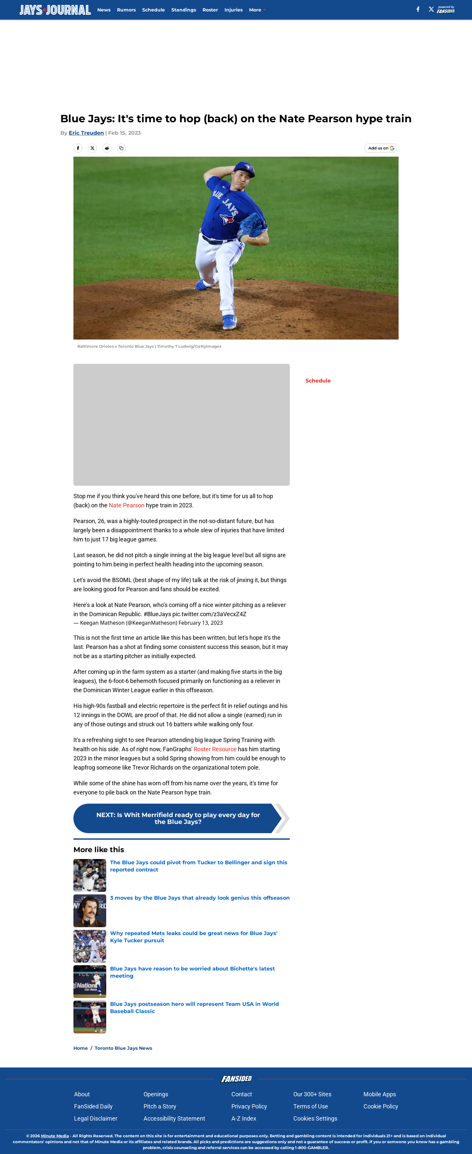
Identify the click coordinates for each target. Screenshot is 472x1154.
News (103, 10)
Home (80, 1048)
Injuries (234, 10)
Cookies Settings (315, 1118)
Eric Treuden (86, 133)
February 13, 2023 (201, 622)
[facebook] (418, 9)
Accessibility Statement (174, 1118)
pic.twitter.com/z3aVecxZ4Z (209, 614)
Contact (241, 1094)
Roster (210, 10)
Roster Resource (215, 749)
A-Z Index (243, 1118)
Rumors (126, 10)
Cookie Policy (381, 1106)
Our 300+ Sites (312, 1094)
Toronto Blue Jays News (123, 1048)
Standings (183, 10)
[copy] (121, 148)
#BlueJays (157, 614)
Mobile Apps (380, 1094)
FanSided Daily (93, 1106)
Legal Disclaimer (95, 1118)
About (82, 1094)
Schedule (153, 10)
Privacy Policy (249, 1106)
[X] (431, 9)
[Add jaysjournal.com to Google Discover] (381, 148)
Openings (156, 1094)
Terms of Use (310, 1106)
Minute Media (55, 1135)
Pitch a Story (160, 1106)
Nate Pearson (127, 505)
